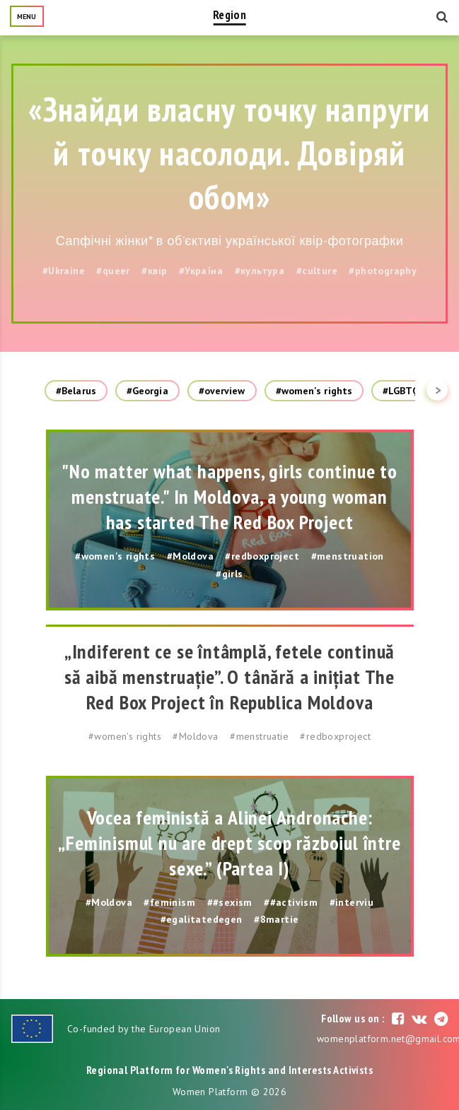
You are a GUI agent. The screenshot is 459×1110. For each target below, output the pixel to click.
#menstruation (347, 556)
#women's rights (314, 390)
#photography (383, 270)
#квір (154, 270)
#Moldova (190, 556)
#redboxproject (262, 556)
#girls (229, 573)
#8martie (276, 919)
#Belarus (76, 390)
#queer (112, 270)
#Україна (201, 270)
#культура (260, 270)
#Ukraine (63, 270)
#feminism (169, 902)
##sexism (229, 902)
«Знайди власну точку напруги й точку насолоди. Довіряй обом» (229, 152)
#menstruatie (259, 736)
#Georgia (147, 390)
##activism (291, 902)
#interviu (352, 902)
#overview (222, 390)
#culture (316, 270)
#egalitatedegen (202, 919)
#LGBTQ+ (404, 390)
